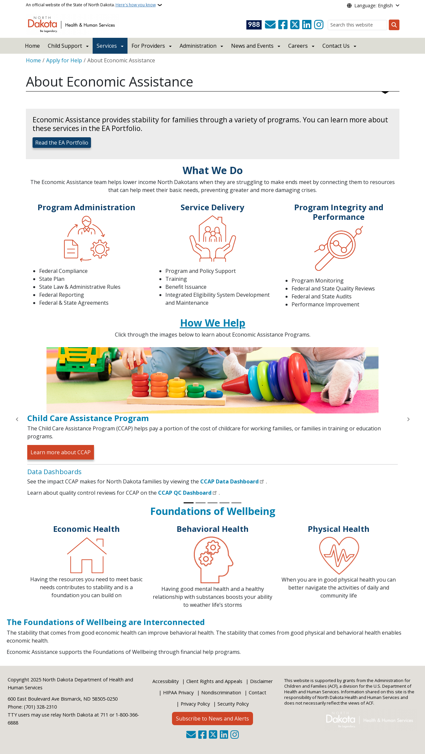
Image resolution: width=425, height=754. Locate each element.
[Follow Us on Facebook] (283, 25)
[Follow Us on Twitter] (294, 25)
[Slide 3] (212, 503)
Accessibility (165, 681)
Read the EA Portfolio (61, 142)
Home (32, 45)
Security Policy (233, 704)
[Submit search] (394, 25)
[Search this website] (357, 25)
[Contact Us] (270, 25)
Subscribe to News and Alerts (212, 718)
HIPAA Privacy (178, 692)
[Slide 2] (201, 503)
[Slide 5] (236, 503)
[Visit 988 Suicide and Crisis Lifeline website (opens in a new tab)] (254, 25)
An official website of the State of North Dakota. (91, 5)
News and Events (252, 45)
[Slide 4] (224, 503)
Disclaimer (261, 681)
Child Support (65, 45)
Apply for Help (64, 60)
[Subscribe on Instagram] (318, 25)
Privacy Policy (195, 704)
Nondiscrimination (221, 692)
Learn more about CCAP (61, 452)
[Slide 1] (189, 503)
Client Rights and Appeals (214, 681)
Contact (257, 692)
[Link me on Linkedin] (306, 25)
